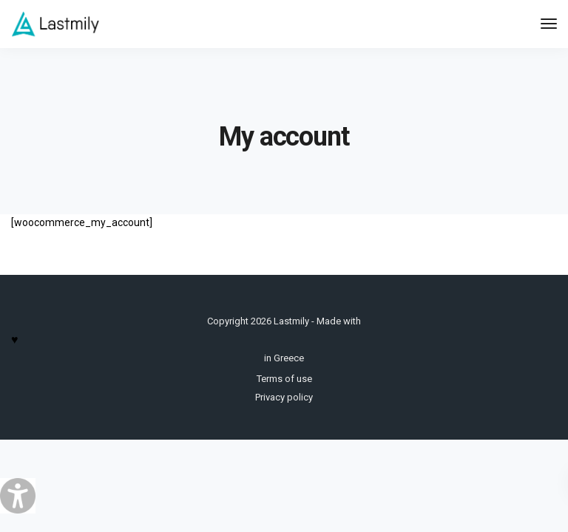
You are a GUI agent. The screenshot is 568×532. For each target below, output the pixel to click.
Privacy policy (284, 397)
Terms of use (284, 378)
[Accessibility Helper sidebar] (18, 496)
